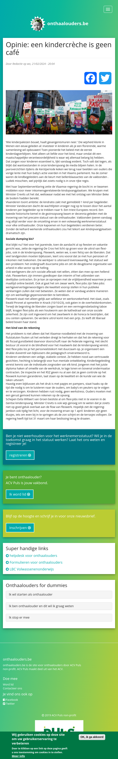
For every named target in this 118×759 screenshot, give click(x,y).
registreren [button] (20, 455)
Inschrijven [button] (20, 527)
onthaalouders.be (67, 23)
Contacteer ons (12, 688)
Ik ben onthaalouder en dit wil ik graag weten (41, 606)
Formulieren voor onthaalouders (36, 562)
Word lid (8, 684)
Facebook (10, 700)
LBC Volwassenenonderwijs (32, 569)
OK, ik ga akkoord (91, 737)
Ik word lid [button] (19, 494)
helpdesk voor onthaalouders (33, 555)
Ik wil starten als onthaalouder (30, 594)
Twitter (9, 703)
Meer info (18, 756)
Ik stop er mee (19, 617)
